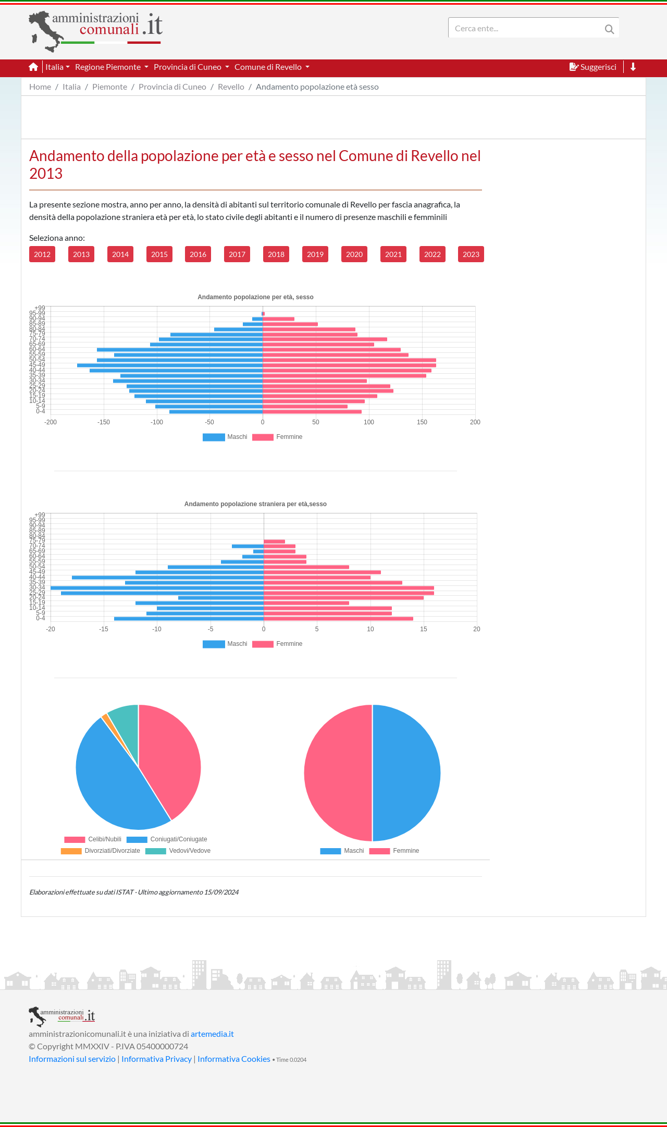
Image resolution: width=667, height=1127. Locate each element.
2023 (471, 254)
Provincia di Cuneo (172, 86)
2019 (315, 254)
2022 (432, 254)
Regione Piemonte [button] (108, 66)
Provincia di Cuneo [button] (188, 66)
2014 (120, 254)
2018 (276, 254)
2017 (237, 254)
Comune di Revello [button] (268, 66)
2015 (159, 254)
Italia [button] (54, 66)
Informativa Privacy (156, 1058)
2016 (198, 254)
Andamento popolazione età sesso (317, 86)
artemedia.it (212, 1033)
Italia (72, 86)
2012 (42, 254)
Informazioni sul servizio (72, 1058)
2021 (393, 254)
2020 (354, 254)
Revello (231, 86)
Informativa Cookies (233, 1058)
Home (40, 86)
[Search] (527, 28)
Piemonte (109, 86)
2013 (81, 254)
